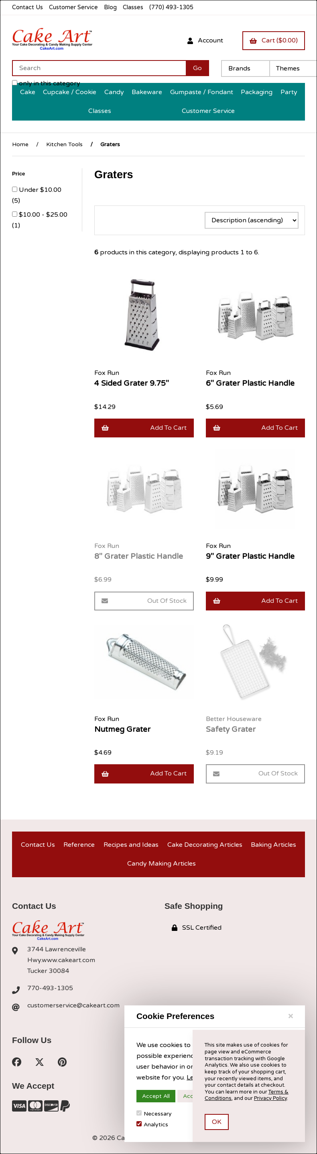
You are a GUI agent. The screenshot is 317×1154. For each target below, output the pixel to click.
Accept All (156, 1096)
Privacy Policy (270, 1098)
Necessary (154, 1113)
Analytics (152, 1124)
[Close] (291, 1016)
